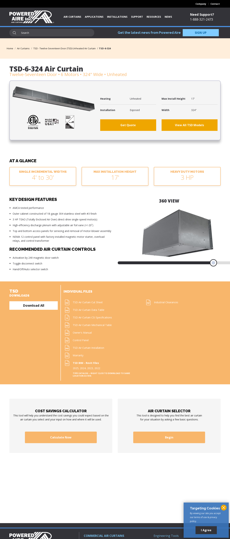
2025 (76, 368)
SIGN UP (201, 33)
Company (201, 3)
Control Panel (81, 340)
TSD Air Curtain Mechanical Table (92, 325)
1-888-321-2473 (201, 19)
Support (137, 16)
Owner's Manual (82, 332)
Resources (154, 16)
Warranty (78, 355)
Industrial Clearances (166, 302)
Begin (169, 437)
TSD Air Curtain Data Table (88, 310)
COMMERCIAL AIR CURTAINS (104, 536)
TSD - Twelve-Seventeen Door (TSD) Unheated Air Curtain (64, 48)
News (168, 16)
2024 (83, 368)
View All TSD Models (189, 125)
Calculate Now (60, 437)
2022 (97, 368)
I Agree (206, 530)
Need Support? (202, 14)
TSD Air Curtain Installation (88, 347)
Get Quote (128, 125)
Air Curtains (72, 16)
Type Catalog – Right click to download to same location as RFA (101, 374)
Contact (215, 3)
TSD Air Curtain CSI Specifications (92, 317)
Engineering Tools (166, 536)
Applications (94, 16)
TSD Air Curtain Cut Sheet (88, 302)
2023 (90, 368)
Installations (117, 16)
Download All (33, 305)
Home (10, 48)
